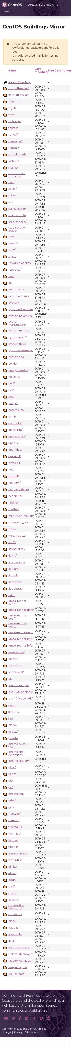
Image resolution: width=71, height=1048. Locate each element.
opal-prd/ (14, 456)
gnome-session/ (18, 760)
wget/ (12, 108)
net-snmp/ (15, 496)
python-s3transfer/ (20, 309)
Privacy (18, 1032)
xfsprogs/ (14, 101)
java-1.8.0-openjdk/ (20, 692)
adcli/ (11, 940)
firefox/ (13, 846)
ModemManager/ (19, 960)
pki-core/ (14, 376)
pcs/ (11, 390)
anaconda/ (15, 934)
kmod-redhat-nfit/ (20, 639)
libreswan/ (15, 582)
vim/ (11, 114)
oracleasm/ (15, 429)
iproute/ (13, 711)
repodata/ (14, 269)
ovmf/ (12, 416)
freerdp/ (13, 820)
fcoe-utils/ (15, 860)
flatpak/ (13, 840)
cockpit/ (13, 899)
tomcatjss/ (15, 141)
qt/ (10, 282)
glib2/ (12, 774)
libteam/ (13, 568)
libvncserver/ (16, 549)
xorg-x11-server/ (18, 88)
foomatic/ (14, 833)
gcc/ (11, 807)
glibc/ (12, 767)
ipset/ (11, 705)
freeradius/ (15, 827)
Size (51, 70)
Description (62, 70)
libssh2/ (13, 575)
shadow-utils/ (17, 215)
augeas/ (13, 927)
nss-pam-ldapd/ (18, 489)
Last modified (41, 70)
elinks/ (12, 866)
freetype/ (14, 813)
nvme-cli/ (14, 463)
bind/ (11, 921)
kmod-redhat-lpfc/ (20, 645)
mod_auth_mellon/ (21, 515)
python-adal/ (16, 357)
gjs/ (10, 780)
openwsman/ (16, 436)
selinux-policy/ (17, 222)
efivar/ (12, 873)
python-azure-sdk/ (20, 350)
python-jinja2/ (17, 337)
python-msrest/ (18, 330)
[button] (6, 1018)
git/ (10, 787)
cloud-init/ (15, 914)
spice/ (12, 195)
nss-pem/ (14, 482)
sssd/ (11, 182)
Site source (31, 1032)
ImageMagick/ (17, 967)
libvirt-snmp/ (16, 562)
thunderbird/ (17, 154)
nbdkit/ (13, 502)
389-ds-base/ (16, 974)
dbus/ (12, 880)
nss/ (10, 469)
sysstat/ (13, 167)
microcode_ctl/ (18, 522)
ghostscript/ (16, 793)
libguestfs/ (15, 588)
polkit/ (12, 363)
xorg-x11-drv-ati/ (18, 94)
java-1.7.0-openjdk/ (20, 698)
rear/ (11, 276)
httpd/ (12, 725)
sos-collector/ (17, 208)
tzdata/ (13, 128)
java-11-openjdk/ (18, 685)
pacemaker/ (16, 410)
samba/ (13, 243)
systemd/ (14, 161)
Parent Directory (19, 82)
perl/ (11, 383)
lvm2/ (12, 542)
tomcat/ (13, 147)
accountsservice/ (19, 947)
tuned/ (13, 134)
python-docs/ (17, 343)
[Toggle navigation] (6, 11)
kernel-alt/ (15, 665)
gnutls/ (13, 738)
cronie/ (12, 893)
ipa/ (10, 718)
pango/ (13, 403)
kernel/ (13, 658)
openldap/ (15, 449)
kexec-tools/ (16, 652)
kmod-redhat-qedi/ (21, 609)
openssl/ (13, 443)
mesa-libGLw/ (17, 535)
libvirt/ (12, 555)
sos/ (10, 202)
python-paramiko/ (20, 316)
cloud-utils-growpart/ (16, 907)
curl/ (11, 886)
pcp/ (11, 396)
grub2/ (13, 731)
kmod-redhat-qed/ (20, 632)
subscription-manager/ (16, 175)
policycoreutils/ (18, 370)
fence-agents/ (17, 853)
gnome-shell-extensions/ (17, 753)
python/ (13, 302)
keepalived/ (16, 672)
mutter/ (13, 509)
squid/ (12, 188)
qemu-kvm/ (16, 289)
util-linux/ (14, 121)
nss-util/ (13, 476)
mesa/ (12, 529)
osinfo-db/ (15, 423)
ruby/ (12, 249)
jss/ (10, 678)
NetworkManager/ (20, 954)
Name (12, 70)
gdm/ (11, 800)
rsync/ (12, 256)
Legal (8, 1032)
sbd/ (11, 236)
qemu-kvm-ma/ (18, 296)
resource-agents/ (19, 263)
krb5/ (11, 595)
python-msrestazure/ (17, 323)
